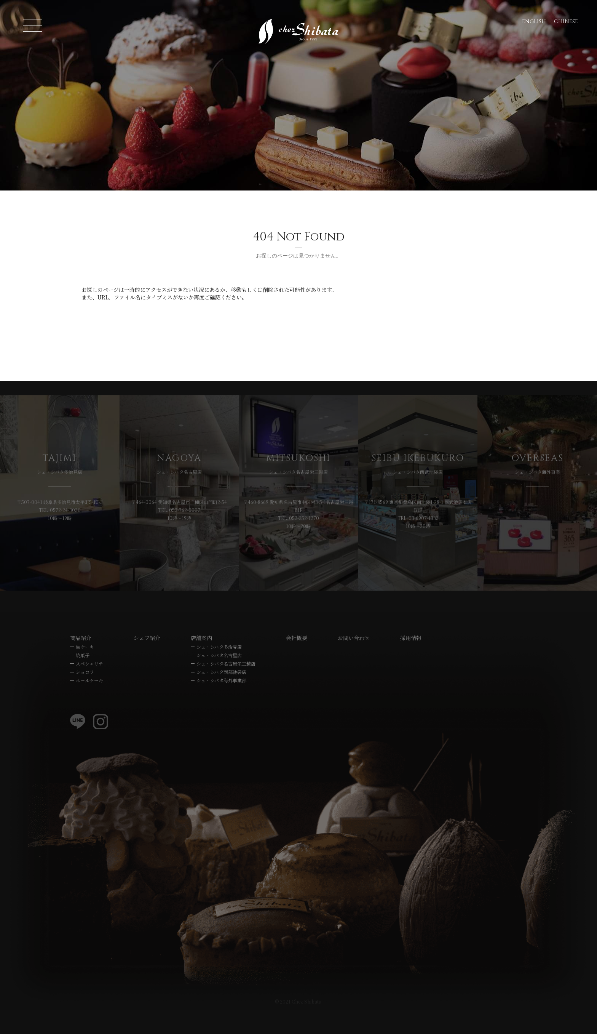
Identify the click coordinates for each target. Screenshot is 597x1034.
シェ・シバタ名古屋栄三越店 (225, 687)
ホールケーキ (89, 704)
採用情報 (410, 661)
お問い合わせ (354, 661)
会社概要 (296, 661)
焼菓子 (82, 678)
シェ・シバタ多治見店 (219, 670)
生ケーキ (85, 670)
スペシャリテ (89, 687)
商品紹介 (80, 661)
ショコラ (85, 695)
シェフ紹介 (147, 661)
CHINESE (566, 21)
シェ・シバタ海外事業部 (221, 704)
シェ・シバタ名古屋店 (219, 678)
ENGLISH (534, 21)
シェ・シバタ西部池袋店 (221, 695)
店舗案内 (201, 661)
